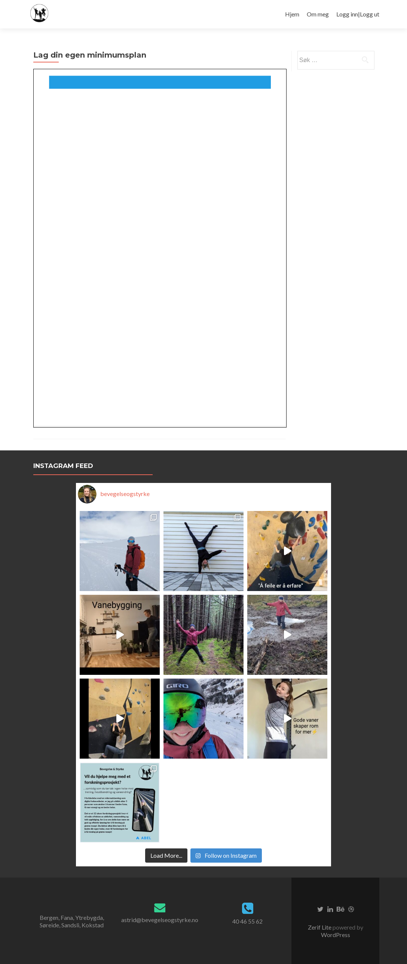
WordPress (335, 934)
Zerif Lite (320, 927)
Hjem (292, 14)
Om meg (318, 14)
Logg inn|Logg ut (357, 14)
